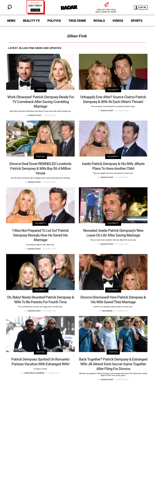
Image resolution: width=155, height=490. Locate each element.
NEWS (11, 20)
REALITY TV (31, 20)
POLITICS (54, 20)
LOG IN (140, 7)
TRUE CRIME (77, 20)
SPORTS (136, 20)
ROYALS (99, 20)
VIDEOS (117, 20)
